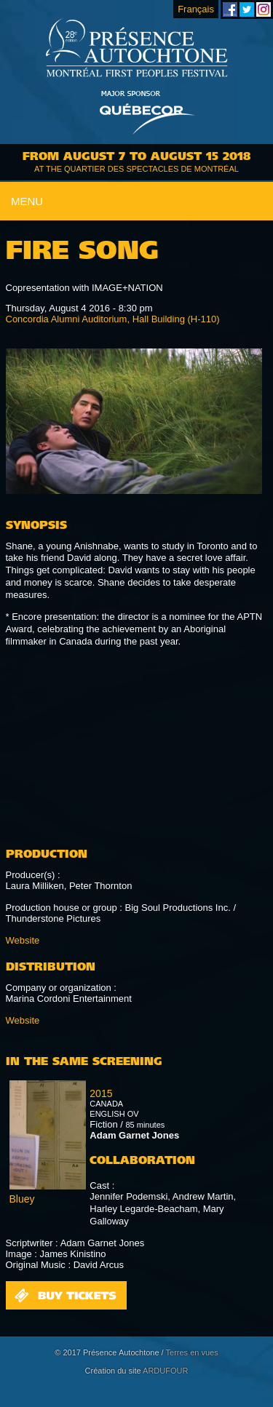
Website (23, 940)
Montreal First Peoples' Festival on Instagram (263, 9)
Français (196, 9)
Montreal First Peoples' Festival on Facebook (230, 9)
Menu (27, 201)
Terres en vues (192, 1352)
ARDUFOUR (165, 1370)
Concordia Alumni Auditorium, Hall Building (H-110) (113, 319)
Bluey (22, 1199)
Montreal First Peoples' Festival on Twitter (247, 9)
